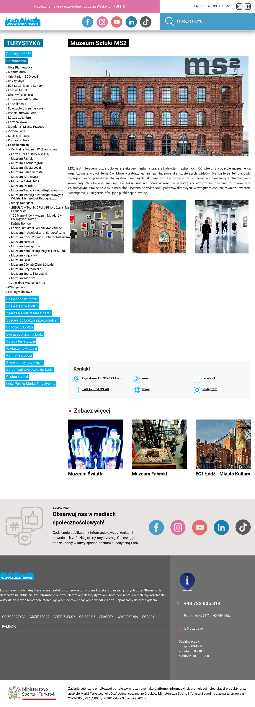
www (145, 389)
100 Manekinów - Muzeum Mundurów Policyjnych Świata (36, 217)
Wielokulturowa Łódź (22, 113)
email (146, 378)
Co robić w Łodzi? (19, 327)
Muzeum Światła (22, 186)
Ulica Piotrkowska (20, 67)
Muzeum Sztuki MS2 (25, 181)
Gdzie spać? (39, 617)
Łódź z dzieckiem (19, 117)
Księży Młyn (16, 81)
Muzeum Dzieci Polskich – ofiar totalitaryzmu (41, 237)
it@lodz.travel (194, 628)
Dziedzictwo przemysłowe (25, 108)
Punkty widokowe (20, 292)
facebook (209, 378)
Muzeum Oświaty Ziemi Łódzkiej (32, 264)
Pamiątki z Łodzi (19, 355)
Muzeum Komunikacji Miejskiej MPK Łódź (38, 251)
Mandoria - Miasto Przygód (26, 126)
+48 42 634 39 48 (95, 389)
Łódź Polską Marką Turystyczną (30, 384)
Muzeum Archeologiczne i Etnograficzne (38, 232)
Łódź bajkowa (17, 122)
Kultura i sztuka (18, 140)
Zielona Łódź (16, 131)
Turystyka (24, 43)
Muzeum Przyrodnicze (26, 269)
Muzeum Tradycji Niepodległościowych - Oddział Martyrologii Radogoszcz (38, 196)
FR (202, 6)
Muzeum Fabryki (22, 158)
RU (215, 6)
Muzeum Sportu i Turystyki (29, 273)
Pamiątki (9, 627)
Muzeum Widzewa (23, 278)
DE (209, 6)
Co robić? (87, 617)
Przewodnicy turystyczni (24, 363)
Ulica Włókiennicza (20, 94)
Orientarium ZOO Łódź (23, 76)
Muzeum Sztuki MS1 (24, 176)
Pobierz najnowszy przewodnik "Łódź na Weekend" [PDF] (77, 6)
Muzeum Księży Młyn (25, 255)
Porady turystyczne (21, 341)
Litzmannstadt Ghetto (23, 99)
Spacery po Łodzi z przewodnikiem (32, 320)
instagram (210, 389)
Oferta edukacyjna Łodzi (25, 334)
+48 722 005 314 (202, 603)
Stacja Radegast (22, 203)
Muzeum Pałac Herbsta (27, 172)
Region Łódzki (17, 377)
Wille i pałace (16, 287)
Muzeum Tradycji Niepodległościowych (37, 190)
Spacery (106, 617)
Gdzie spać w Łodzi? (22, 299)
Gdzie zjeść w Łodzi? (22, 306)
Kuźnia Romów (21, 223)
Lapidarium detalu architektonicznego (36, 228)
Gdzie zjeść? (64, 617)
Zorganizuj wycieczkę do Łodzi (29, 369)
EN (196, 6)
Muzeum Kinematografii (27, 163)
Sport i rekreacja (19, 135)
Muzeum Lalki (20, 260)
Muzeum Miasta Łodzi (26, 167)
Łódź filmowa (17, 104)
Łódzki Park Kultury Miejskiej (30, 154)
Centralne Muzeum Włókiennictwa (34, 149)
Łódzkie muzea (18, 145)
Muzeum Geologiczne (25, 246)
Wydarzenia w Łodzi (21, 348)
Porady (148, 617)
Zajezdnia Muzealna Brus (28, 282)
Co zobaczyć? (17, 61)
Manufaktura (17, 72)
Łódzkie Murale (18, 90)
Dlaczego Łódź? (18, 54)
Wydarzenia (128, 617)
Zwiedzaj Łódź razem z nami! (28, 313)
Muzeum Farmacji (23, 241)
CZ (228, 6)
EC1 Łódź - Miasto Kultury (25, 85)
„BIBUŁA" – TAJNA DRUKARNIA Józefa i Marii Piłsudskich (41, 209)
